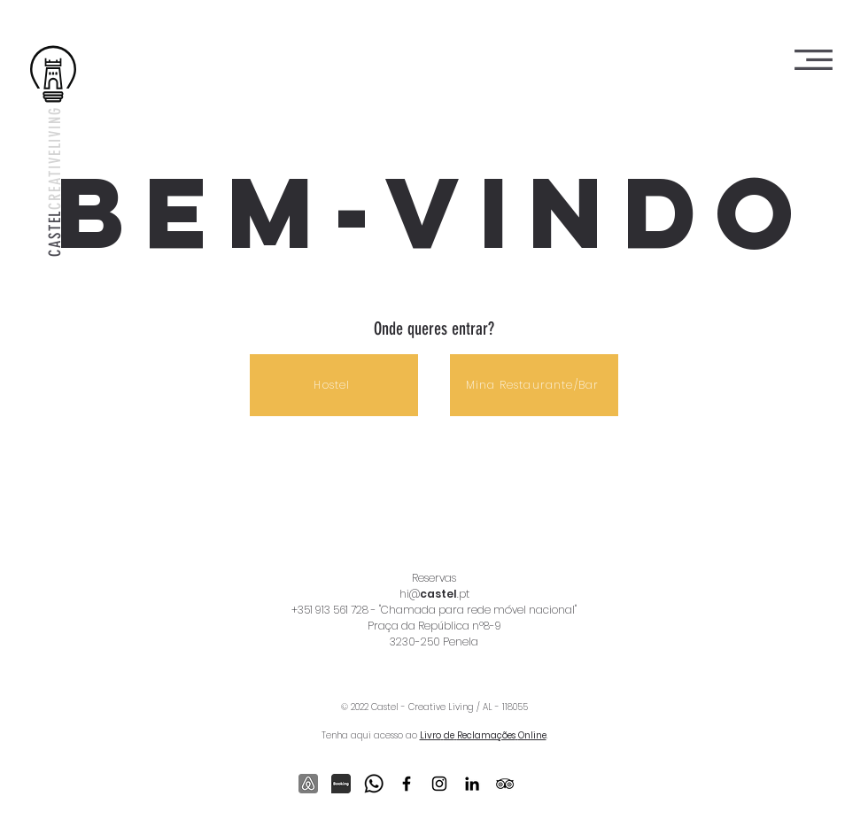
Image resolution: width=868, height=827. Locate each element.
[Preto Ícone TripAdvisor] (505, 783)
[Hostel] (334, 385)
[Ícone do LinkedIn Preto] (472, 783)
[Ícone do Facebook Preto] (406, 783)
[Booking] (341, 783)
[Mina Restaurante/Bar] (534, 385)
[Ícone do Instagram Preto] (439, 783)
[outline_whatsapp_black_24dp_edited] (374, 783)
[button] (813, 60)
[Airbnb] (308, 783)
